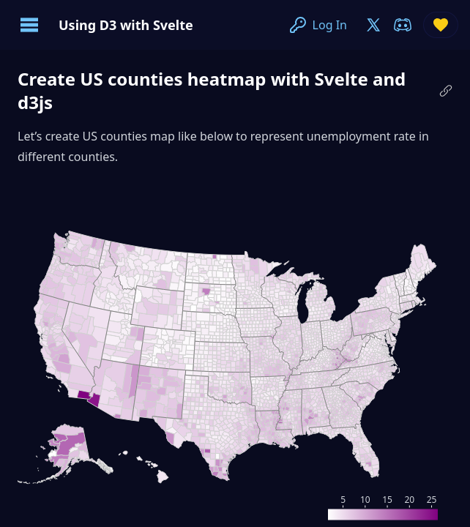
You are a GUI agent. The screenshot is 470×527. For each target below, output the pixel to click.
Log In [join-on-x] (318, 25)
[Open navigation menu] (29, 25)
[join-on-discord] (402, 25)
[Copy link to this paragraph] (445, 90)
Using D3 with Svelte (126, 25)
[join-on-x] (373, 25)
